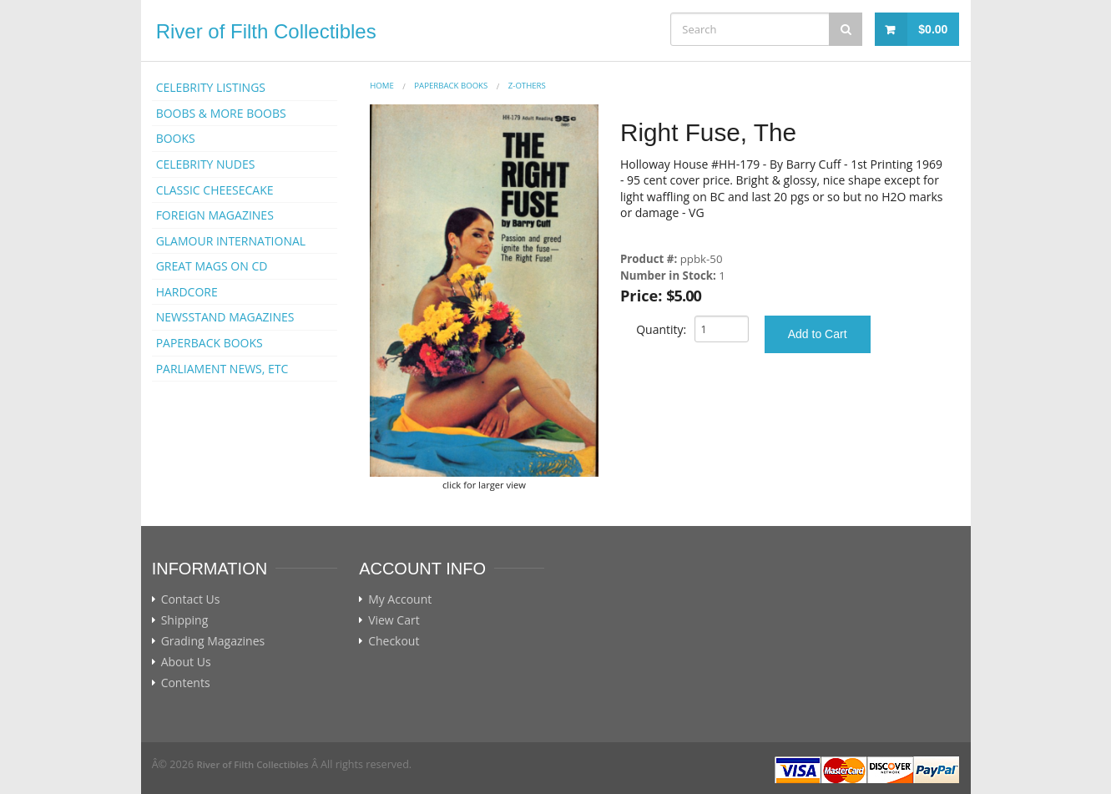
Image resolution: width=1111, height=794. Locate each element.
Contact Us (190, 599)
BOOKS (175, 138)
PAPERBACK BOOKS (209, 343)
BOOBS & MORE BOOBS (221, 113)
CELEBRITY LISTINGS (210, 87)
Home (382, 85)
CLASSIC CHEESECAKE (215, 190)
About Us (186, 662)
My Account (400, 599)
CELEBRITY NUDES (205, 164)
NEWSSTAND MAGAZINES (225, 317)
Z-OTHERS (527, 85)
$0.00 (932, 29)
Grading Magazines (213, 641)
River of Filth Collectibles (266, 31)
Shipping (185, 620)
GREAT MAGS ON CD (212, 266)
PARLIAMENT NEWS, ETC (222, 369)
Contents (185, 682)
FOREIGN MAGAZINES (215, 215)
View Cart (394, 620)
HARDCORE (187, 292)
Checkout (393, 641)
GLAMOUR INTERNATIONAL (231, 241)
